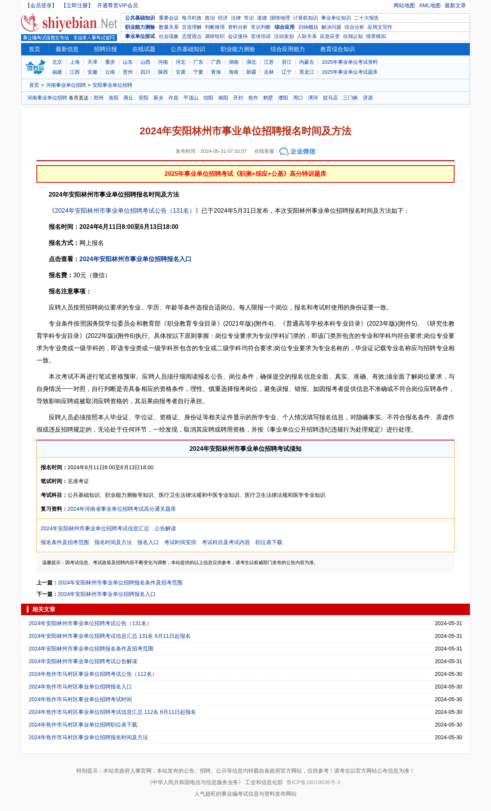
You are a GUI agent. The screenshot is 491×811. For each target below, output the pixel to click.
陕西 (163, 72)
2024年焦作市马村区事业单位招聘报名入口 (80, 687)
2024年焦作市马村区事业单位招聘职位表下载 (83, 725)
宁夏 (198, 72)
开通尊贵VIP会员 (117, 5)
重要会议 (169, 18)
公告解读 (165, 528)
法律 (236, 18)
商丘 (128, 98)
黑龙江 (306, 72)
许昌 (173, 98)
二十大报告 (366, 18)
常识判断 (261, 27)
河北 (181, 62)
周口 (298, 98)
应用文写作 (379, 27)
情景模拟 (376, 36)
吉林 (269, 72)
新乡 (158, 98)
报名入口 (148, 542)
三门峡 (350, 98)
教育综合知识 (337, 49)
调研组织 (215, 36)
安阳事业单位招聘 (112, 85)
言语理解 (192, 27)
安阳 (143, 98)
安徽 (92, 72)
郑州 (99, 98)
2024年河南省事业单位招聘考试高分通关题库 (122, 509)
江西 (75, 72)
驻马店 (330, 98)
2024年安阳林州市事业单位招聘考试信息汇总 (95, 528)
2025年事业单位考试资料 (350, 62)
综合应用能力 (287, 49)
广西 (216, 62)
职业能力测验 (140, 27)
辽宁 (287, 72)
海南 (234, 72)
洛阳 (114, 98)
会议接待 (238, 36)
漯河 (313, 98)
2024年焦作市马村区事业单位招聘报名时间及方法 (88, 737)
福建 (57, 72)
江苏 (269, 62)
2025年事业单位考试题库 (350, 72)
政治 (210, 18)
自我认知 (353, 36)
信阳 (208, 98)
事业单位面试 (140, 36)
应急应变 (330, 36)
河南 (163, 62)
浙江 (287, 62)
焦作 (253, 98)
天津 (92, 62)
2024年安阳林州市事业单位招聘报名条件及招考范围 (120, 582)
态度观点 (192, 36)
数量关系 (169, 27)
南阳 (223, 98)
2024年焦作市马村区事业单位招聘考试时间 (80, 699)
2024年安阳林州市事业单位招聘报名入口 (135, 259)
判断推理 (215, 27)
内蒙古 (306, 62)
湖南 (234, 62)
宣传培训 (261, 36)
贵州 (128, 72)
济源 (368, 98)
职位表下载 (268, 542)
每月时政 (192, 18)
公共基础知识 (140, 18)
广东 (198, 62)
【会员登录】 (41, 5)
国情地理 (280, 18)
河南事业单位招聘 (66, 85)
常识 (249, 18)
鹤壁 (268, 98)
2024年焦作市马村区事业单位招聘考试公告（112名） (93, 674)
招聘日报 (105, 49)
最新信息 (67, 49)
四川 (145, 72)
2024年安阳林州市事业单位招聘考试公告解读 (83, 661)
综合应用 (285, 27)
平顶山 (190, 98)
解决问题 (331, 27)
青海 (216, 72)
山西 (145, 62)
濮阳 (283, 98)
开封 (238, 98)
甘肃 (181, 72)
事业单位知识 (336, 18)
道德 (262, 18)
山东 (128, 62)
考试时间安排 (180, 542)
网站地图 (404, 5)
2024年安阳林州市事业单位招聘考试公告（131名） (125, 210)
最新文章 (455, 5)
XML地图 (430, 5)
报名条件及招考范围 (65, 542)
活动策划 (284, 36)
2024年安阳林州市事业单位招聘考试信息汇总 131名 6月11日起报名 (110, 636)
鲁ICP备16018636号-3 (313, 782)
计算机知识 (305, 18)
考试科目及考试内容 (226, 542)
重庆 (110, 62)
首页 (34, 49)
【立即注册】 (77, 5)
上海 (75, 62)
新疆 (251, 72)
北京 (57, 62)
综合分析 (354, 27)
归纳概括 (308, 27)
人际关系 (307, 36)
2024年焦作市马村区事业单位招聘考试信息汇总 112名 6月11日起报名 (112, 712)
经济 (223, 18)
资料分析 (238, 27)
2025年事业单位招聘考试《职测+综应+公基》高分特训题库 (245, 173)
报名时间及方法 (113, 542)
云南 (110, 72)
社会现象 (169, 36)
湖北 (251, 62)
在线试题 (143, 49)
